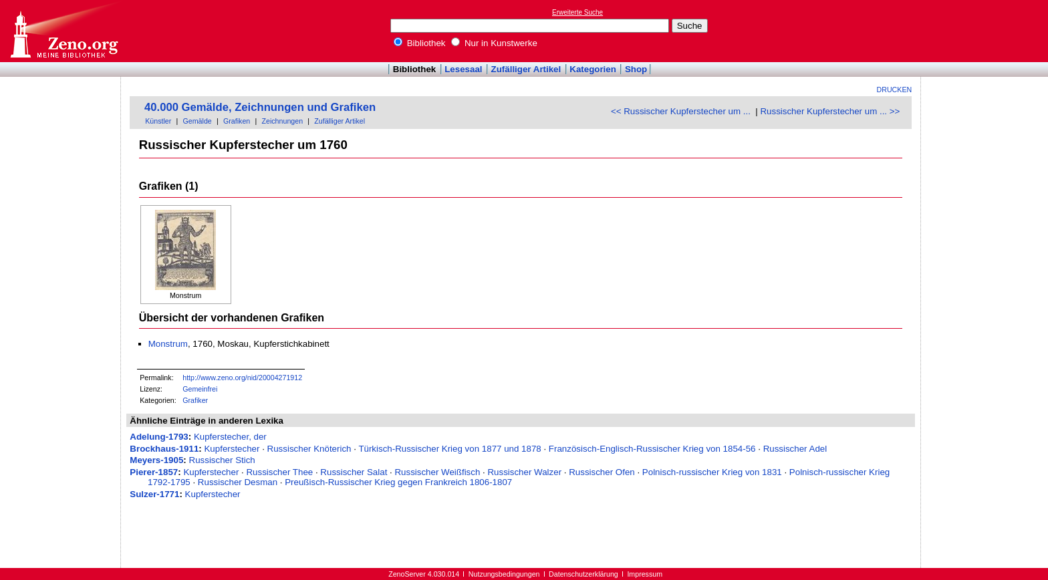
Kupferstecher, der (230, 437)
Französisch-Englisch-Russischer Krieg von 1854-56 (652, 449)
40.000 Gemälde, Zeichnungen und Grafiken (260, 107)
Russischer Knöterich (309, 449)
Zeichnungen (282, 121)
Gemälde (197, 121)
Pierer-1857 (154, 472)
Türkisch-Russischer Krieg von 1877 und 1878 (449, 449)
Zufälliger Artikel (526, 69)
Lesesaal (463, 69)
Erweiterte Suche (577, 12)
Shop (636, 69)
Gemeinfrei (199, 389)
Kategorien (592, 69)
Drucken (894, 90)
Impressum (644, 574)
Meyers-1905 (156, 460)
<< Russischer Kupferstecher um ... (681, 111)
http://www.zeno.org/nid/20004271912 (242, 378)
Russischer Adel (795, 449)
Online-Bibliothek (63, 31)
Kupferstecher (231, 449)
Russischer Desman (237, 482)
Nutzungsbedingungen (504, 574)
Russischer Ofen (602, 472)
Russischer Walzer (524, 472)
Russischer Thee (279, 472)
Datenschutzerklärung (583, 574)
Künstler (158, 121)
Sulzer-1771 (154, 494)
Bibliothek (420, 43)
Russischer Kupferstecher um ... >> (830, 111)
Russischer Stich (222, 460)
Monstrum (168, 344)
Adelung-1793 (159, 437)
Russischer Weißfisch (437, 472)
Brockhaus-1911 (164, 449)
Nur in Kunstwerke (494, 43)
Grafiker (195, 400)
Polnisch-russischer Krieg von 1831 (712, 472)
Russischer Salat (353, 472)
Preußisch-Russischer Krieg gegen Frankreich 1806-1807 (398, 482)
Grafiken (236, 121)
